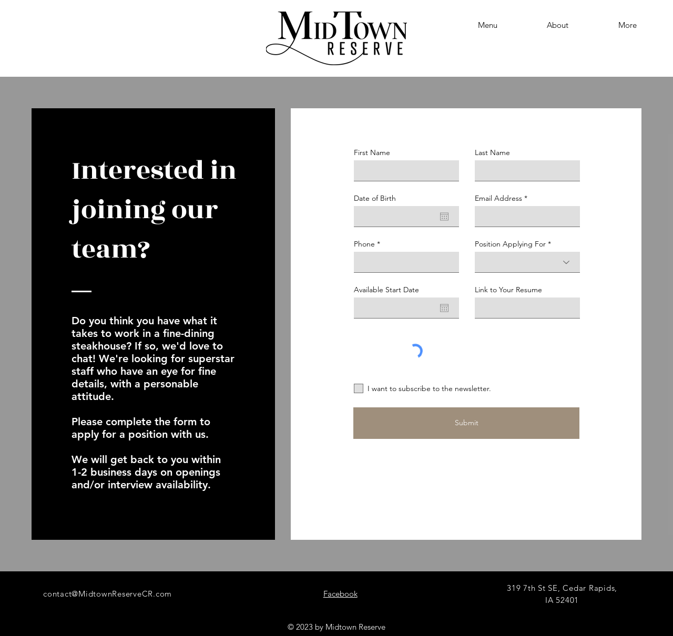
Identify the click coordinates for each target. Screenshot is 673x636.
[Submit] (466, 423)
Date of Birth (375, 198)
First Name (372, 152)
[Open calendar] (444, 216)
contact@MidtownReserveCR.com (107, 594)
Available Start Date (386, 289)
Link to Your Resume (508, 289)
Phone (364, 244)
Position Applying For (510, 244)
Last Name (492, 152)
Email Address (498, 198)
